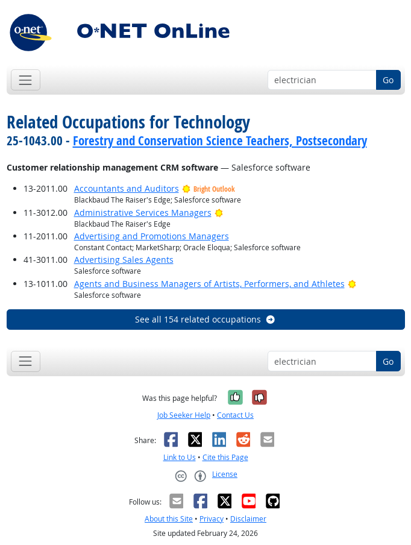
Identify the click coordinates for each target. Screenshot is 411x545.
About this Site (169, 519)
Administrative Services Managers (143, 212)
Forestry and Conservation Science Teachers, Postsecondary (220, 140)
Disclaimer (248, 519)
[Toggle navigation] (25, 79)
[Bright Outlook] (219, 212)
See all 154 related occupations (205, 319)
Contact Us (235, 415)
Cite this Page (225, 457)
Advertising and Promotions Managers (151, 236)
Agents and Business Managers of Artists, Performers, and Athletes (209, 283)
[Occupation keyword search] (322, 80)
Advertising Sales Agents (124, 259)
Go (388, 80)
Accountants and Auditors (126, 188)
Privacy (211, 519)
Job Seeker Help (183, 415)
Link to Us (179, 457)
